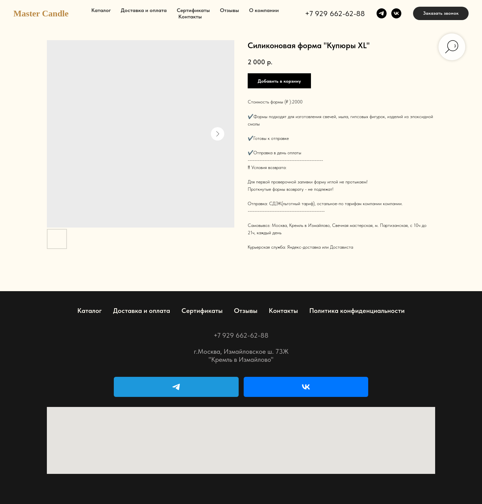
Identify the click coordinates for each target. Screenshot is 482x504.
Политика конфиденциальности (357, 311)
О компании (264, 10)
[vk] (396, 13)
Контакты (190, 16)
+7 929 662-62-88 (335, 13)
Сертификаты (193, 10)
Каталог (101, 10)
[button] (441, 13)
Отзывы (229, 10)
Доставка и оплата (144, 10)
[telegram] (382, 13)
